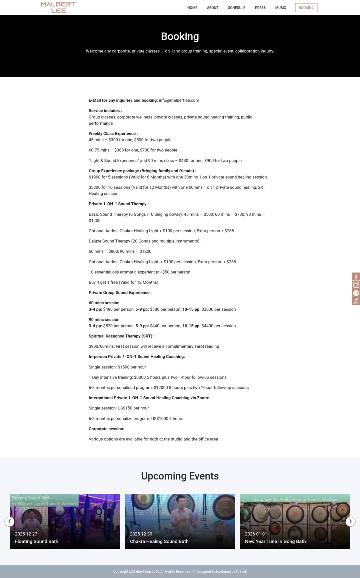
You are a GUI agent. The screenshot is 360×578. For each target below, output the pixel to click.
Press (260, 8)
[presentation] (9, 522)
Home (193, 8)
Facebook (356, 276)
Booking (306, 8)
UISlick (241, 572)
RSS (356, 285)
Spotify (356, 293)
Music (280, 8)
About (212, 8)
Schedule (236, 8)
